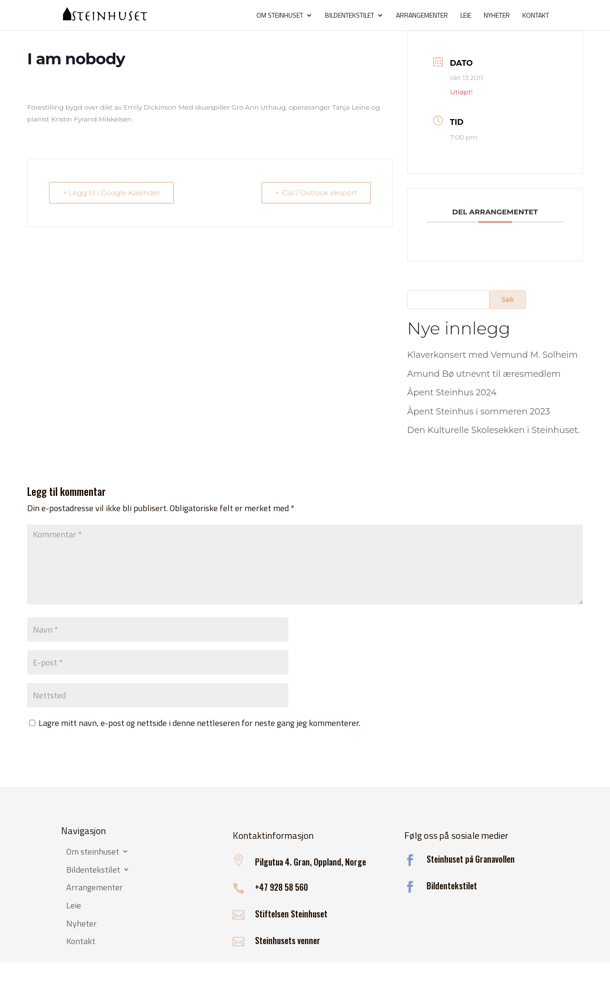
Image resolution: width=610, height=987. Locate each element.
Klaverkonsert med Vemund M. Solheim (492, 355)
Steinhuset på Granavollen (471, 859)
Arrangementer (422, 16)
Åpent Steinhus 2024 (452, 392)
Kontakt (535, 16)
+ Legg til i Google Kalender (111, 192)
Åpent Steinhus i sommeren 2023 (478, 411)
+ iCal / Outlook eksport (316, 192)
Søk (507, 299)
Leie (465, 16)
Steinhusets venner (287, 940)
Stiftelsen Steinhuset (291, 913)
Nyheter (497, 16)
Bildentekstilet (349, 16)
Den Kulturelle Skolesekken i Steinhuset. (493, 430)
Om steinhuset (279, 16)
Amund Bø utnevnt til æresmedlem (483, 374)
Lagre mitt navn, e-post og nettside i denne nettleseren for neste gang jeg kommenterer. (199, 722)
